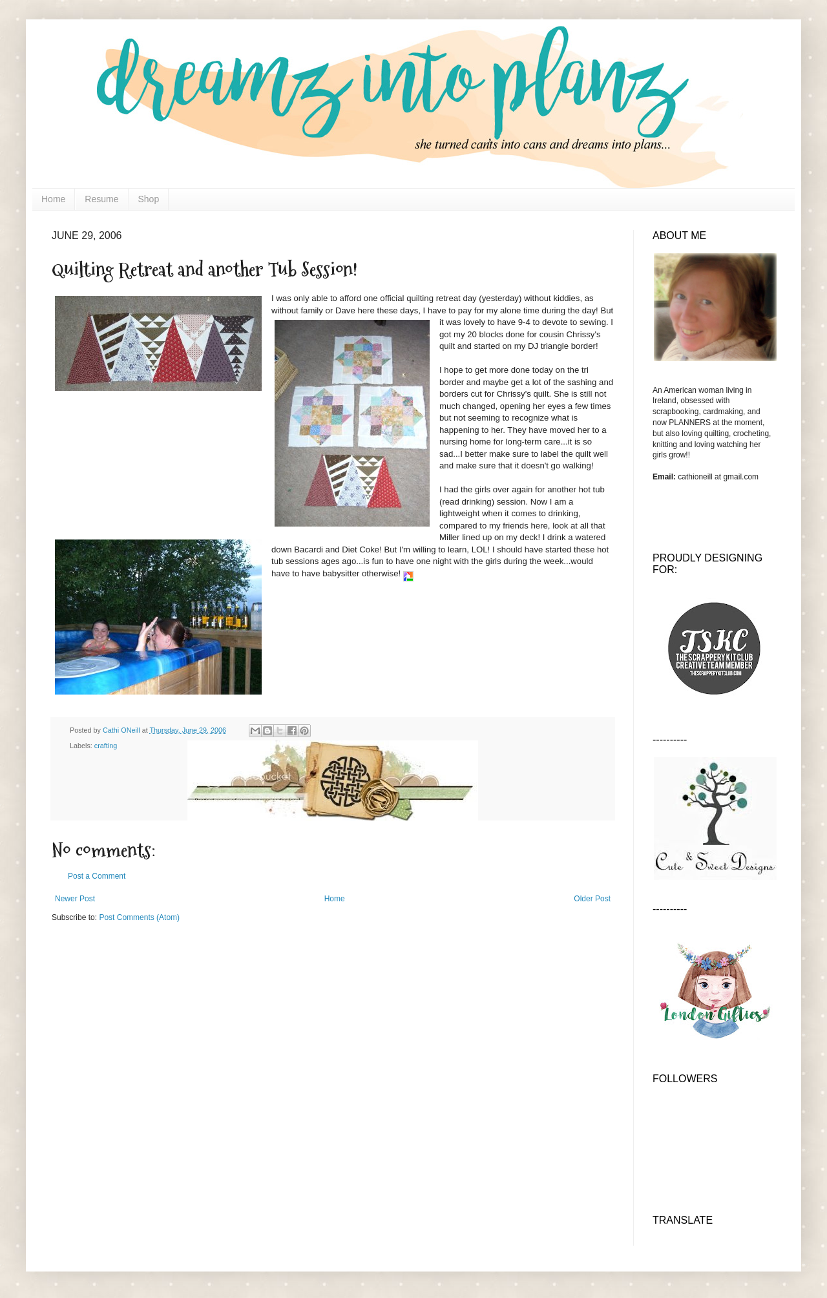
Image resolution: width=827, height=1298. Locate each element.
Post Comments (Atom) (139, 917)
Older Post (592, 898)
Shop (149, 199)
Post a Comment (96, 876)
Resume (101, 199)
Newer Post (75, 898)
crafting (105, 745)
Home (53, 199)
